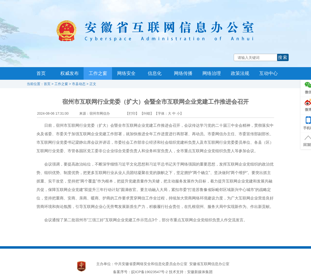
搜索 (283, 57)
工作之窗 (98, 73)
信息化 (155, 73)
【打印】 (132, 113)
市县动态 (79, 84)
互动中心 (268, 73)
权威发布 (69, 73)
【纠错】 (147, 113)
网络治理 (211, 73)
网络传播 (183, 73)
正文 (92, 84)
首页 (41, 73)
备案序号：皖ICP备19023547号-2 (140, 272)
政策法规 (240, 73)
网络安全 (126, 73)
